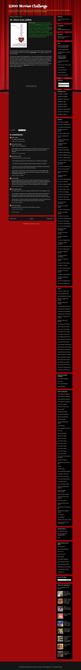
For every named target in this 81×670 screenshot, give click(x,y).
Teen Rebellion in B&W (63, 569)
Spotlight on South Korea (64, 111)
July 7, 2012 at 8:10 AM (17, 202)
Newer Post (13, 218)
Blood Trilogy (61, 556)
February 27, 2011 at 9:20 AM (18, 141)
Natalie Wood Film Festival (64, 352)
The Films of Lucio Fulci (63, 216)
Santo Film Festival (62, 500)
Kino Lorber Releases (63, 383)
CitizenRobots (14, 156)
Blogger (60, 667)
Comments (62, 86)
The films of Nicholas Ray (64, 283)
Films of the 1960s (62, 441)
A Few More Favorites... (63, 75)
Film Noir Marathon (62, 433)
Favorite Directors (62, 72)
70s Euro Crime (61, 554)
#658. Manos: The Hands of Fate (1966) (67, 630)
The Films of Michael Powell (64, 218)
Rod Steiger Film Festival (64, 362)
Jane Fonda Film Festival (64, 326)
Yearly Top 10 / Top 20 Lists (64, 64)
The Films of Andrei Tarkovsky (62, 144)
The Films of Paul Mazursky (64, 226)
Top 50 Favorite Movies (63, 49)
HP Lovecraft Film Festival (64, 471)
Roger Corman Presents (63, 494)
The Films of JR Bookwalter (64, 179)
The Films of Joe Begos (63, 191)
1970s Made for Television (64, 394)
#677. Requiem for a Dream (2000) (67, 608)
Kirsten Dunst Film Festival (64, 339)
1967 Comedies (61, 546)
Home (31, 218)
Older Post (50, 218)
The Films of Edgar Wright (64, 157)
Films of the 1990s (62, 448)
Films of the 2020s (62, 453)
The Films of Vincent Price (64, 369)
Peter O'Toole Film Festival (64, 357)
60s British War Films (63, 531)
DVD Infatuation (15, 144)
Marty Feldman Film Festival (64, 347)
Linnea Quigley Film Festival (64, 344)
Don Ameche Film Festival (64, 311)
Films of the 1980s (62, 446)
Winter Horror (61, 572)
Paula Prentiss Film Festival (64, 354)
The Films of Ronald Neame (64, 246)
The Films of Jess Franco (64, 189)
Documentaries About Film (64, 428)
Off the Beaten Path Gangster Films (62, 534)
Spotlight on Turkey (62, 114)
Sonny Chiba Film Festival (64, 364)
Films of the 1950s (62, 438)
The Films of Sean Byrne (63, 249)
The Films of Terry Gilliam (64, 263)
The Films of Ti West (62, 265)
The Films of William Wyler (64, 280)
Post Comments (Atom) (34, 223)
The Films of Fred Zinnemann (62, 163)
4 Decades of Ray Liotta (63, 291)
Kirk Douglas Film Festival (64, 336)
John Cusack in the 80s (63, 564)
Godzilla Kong (61, 468)
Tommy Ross (14, 205)
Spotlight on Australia (63, 94)
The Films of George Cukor (64, 166)
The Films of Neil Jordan (63, 221)
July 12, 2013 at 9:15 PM (17, 209)
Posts (60, 83)
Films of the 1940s (62, 435)
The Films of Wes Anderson (64, 274)
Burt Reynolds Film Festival (64, 296)
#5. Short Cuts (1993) (20, 20)
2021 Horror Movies (62, 404)
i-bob (51, 667)
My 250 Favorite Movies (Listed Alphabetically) (63, 46)
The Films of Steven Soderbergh (62, 256)
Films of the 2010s (62, 451)
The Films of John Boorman (64, 194)
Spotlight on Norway (62, 104)
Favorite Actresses (62, 69)
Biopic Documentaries (63, 417)
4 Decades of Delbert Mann (64, 124)
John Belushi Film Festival (64, 331)
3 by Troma (60, 551)
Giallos (59, 466)
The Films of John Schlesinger (62, 202)
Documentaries (61, 425)
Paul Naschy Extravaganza (64, 127)
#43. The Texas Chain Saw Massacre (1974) (67, 593)
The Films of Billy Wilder (63, 150)
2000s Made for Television (64, 401)
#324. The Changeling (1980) (66, 653)
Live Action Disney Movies (64, 479)
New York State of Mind (63, 484)
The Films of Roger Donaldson (62, 243)
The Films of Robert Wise (64, 240)
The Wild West (61, 517)
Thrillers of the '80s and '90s (64, 519)
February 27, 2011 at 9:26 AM (18, 153)
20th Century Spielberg (63, 122)
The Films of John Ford (63, 197)
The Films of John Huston (64, 199)
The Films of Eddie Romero (64, 155)
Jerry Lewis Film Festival (63, 329)
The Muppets (61, 514)
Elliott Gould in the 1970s (64, 561)
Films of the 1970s (62, 443)
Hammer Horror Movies (63, 476)
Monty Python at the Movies (64, 349)
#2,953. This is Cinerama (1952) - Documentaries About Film (67, 639)
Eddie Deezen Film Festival (64, 314)
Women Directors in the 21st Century (63, 523)
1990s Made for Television (64, 399)
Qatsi (59, 537)
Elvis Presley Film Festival (64, 324)
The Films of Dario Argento (64, 152)
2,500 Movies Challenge (28, 6)
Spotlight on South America (64, 109)
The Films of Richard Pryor (64, 367)
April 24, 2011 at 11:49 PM (18, 175)
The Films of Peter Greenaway (62, 229)
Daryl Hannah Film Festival (64, 309)
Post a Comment (15, 212)
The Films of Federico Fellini (64, 160)
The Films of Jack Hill (63, 181)
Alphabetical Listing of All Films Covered (64, 37)
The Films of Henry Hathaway (62, 176)
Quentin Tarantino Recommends (62, 491)
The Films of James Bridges (64, 184)
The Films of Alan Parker (63, 133)
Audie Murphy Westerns (63, 293)
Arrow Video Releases (63, 378)
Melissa (13, 137)
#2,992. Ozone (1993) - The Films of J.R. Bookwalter (67, 601)
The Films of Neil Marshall (64, 223)
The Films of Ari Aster (63, 147)
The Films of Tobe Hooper (64, 268)
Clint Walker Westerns (63, 559)
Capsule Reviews (62, 419)
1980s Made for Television (64, 396)
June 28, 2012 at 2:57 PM (17, 186)
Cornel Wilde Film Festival (64, 306)
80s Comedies (61, 409)
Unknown (13, 178)
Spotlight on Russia (62, 106)
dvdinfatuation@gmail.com (64, 29)
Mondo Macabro (61, 386)
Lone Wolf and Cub (62, 481)
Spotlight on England (63, 96)
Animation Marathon (62, 411)
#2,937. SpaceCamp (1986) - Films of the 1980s (67, 623)
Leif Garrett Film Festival (63, 342)
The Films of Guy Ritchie (63, 169)
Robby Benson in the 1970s (64, 566)
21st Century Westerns (63, 549)
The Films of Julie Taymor (64, 209)
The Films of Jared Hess (63, 186)
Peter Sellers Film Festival (64, 359)
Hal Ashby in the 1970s (63, 474)
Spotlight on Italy (62, 101)
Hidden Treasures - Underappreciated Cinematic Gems (62, 57)
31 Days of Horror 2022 (63, 406)
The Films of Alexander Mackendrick (63, 140)
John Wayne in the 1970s (64, 334)
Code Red (60, 381)
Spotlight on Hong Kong (63, 99)
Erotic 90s (60, 430)
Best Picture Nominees (63, 414)
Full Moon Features (62, 460)
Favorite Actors (61, 67)
